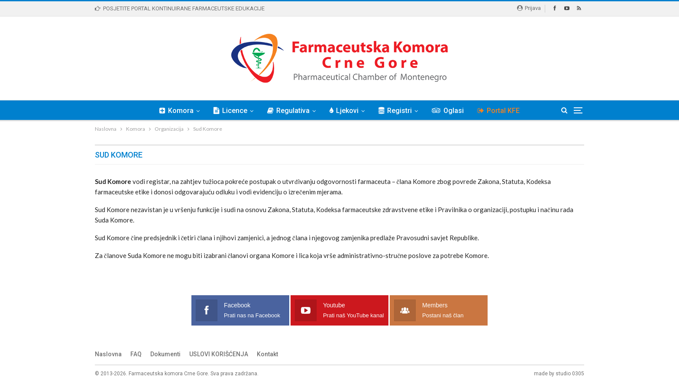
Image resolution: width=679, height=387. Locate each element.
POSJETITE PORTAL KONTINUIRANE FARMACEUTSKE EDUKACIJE (180, 8)
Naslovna (108, 354)
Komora (172, 110)
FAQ (136, 354)
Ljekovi (344, 110)
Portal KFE (503, 110)
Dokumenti (165, 354)
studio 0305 (570, 374)
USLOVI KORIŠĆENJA (218, 354)
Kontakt (267, 354)
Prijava (529, 8)
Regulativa (287, 110)
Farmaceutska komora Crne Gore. (169, 374)
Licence (228, 110)
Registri (396, 110)
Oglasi (450, 110)
